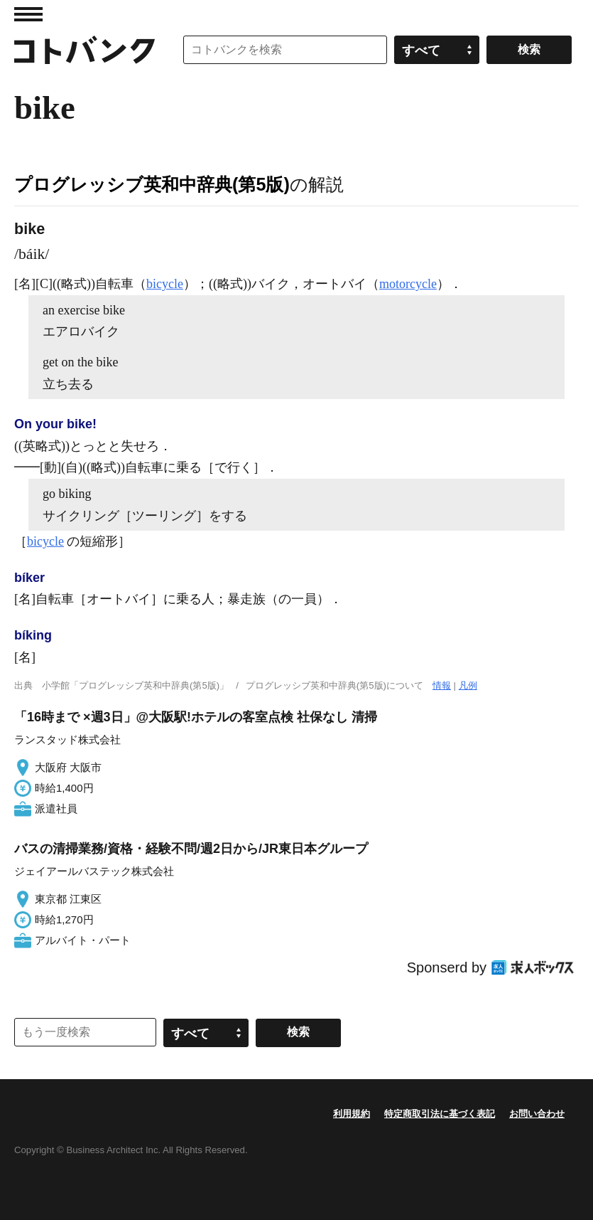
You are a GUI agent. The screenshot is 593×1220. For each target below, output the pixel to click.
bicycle (164, 284)
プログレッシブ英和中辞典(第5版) (152, 184)
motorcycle (408, 284)
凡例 (468, 685)
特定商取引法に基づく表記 (439, 1113)
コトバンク (84, 50)
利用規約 (351, 1113)
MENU (28, 14)
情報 (441, 685)
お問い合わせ (537, 1113)
